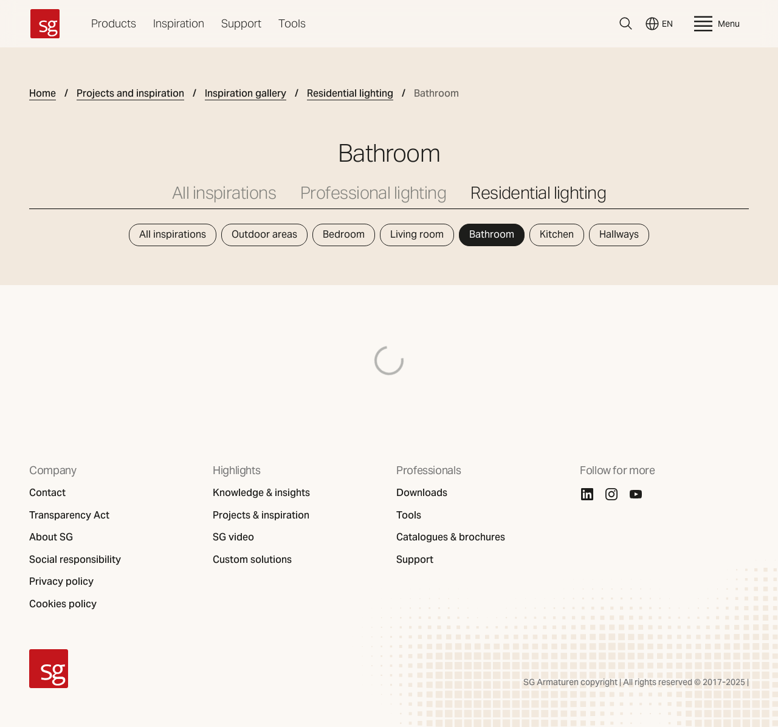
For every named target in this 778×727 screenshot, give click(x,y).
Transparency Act (69, 515)
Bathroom (491, 234)
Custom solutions (252, 560)
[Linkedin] (587, 494)
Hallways (619, 234)
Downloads (421, 493)
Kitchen (557, 234)
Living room (417, 234)
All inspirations (224, 193)
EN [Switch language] (659, 23)
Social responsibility (75, 560)
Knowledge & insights (261, 493)
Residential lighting (350, 94)
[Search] (626, 23)
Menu (715, 24)
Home (42, 94)
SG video (233, 537)
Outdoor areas (264, 234)
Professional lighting (373, 193)
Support (241, 23)
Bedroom (344, 234)
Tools (292, 23)
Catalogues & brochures (450, 537)
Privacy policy (61, 582)
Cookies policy (63, 604)
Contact (47, 493)
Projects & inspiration (261, 515)
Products (113, 23)
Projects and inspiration (130, 94)
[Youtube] (635, 494)
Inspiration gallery (245, 94)
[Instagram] (611, 494)
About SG (51, 537)
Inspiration (178, 23)
